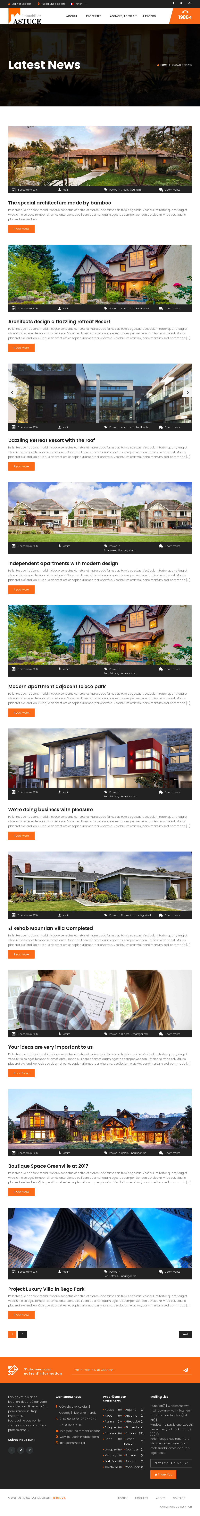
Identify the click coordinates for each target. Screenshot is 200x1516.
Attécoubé (134, 1422)
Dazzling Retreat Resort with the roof (51, 440)
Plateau (134, 1455)
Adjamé (134, 1410)
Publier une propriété (51, 3)
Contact (179, 1498)
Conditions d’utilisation (176, 1506)
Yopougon (134, 1467)
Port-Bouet (112, 1461)
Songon (134, 1461)
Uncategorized (126, 550)
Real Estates (143, 308)
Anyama (134, 1416)
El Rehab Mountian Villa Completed (50, 928)
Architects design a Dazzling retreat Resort (59, 321)
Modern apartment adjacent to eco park (57, 686)
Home (164, 65)
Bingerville (134, 1427)
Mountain (135, 189)
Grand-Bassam (134, 1441)
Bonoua (112, 1433)
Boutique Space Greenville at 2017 (48, 1166)
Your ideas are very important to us (50, 1047)
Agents (160, 1498)
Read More (21, 229)
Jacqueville (112, 1450)
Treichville (112, 1467)
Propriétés (141, 1498)
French (76, 3)
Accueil (123, 1498)
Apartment (127, 308)
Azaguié (112, 1427)
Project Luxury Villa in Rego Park (46, 1289)
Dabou (112, 1439)
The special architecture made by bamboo (59, 203)
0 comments (169, 190)
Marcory (112, 1455)
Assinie (112, 1422)
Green (124, 189)
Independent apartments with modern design (63, 563)
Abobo (112, 1410)
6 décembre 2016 (28, 189)
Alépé (112, 1416)
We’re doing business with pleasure (50, 809)
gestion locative (27, 1425)
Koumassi (134, 1450)
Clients (125, 1034)
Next (185, 1334)
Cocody (134, 1433)
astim (66, 189)
